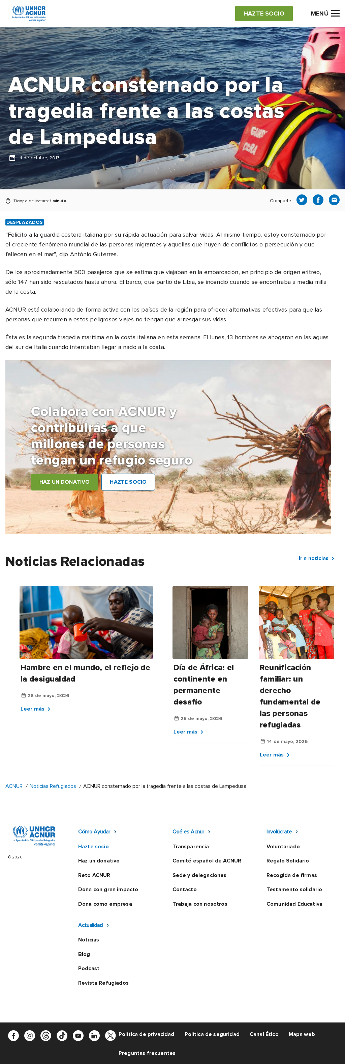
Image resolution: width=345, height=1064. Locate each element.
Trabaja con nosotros (199, 904)
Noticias (88, 939)
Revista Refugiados (103, 983)
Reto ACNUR (94, 875)
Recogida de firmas (291, 875)
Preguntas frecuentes (147, 1053)
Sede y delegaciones (199, 875)
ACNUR (14, 786)
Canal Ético (264, 1034)
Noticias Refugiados (53, 786)
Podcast (88, 968)
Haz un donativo (99, 860)
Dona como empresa (105, 904)
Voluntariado (283, 846)
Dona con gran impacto (108, 889)
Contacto (184, 889)
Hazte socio (93, 846)
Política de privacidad (147, 1034)
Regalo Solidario (287, 860)
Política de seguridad (212, 1034)
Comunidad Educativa (294, 904)
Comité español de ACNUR (207, 860)
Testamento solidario (294, 889)
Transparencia (190, 846)
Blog (84, 954)
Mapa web (302, 1034)
